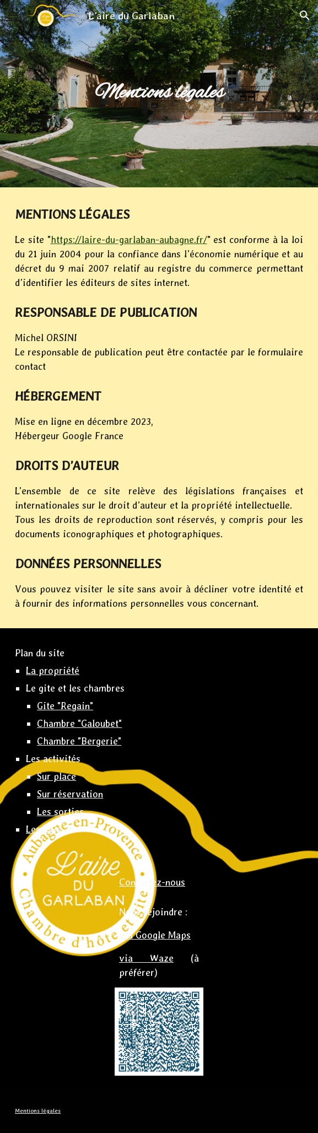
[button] (13, 15)
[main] (159, 93)
